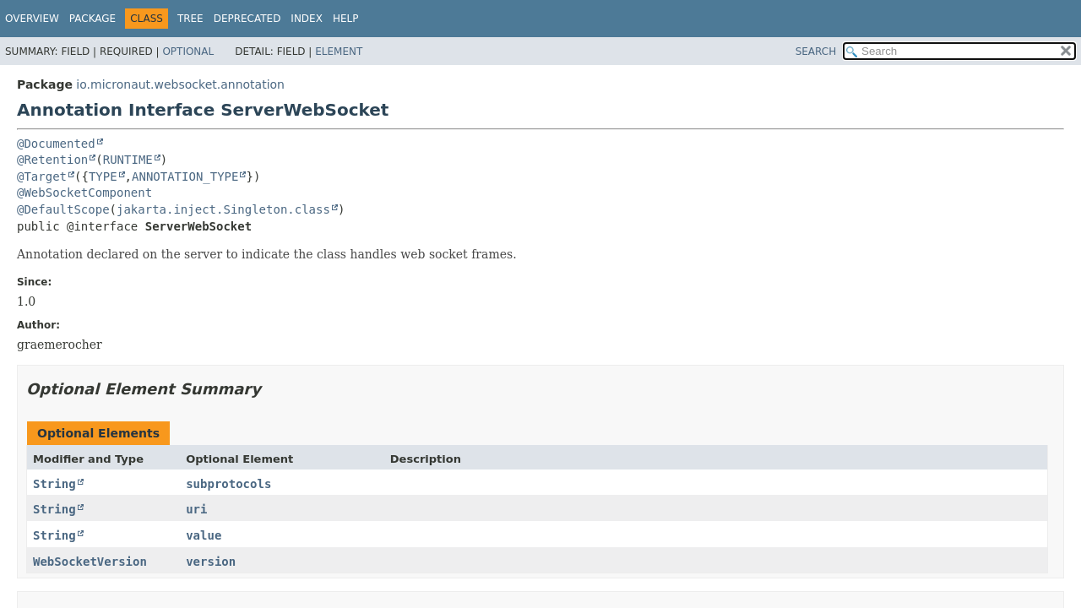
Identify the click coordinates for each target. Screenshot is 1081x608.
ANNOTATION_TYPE (185, 176)
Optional (188, 51)
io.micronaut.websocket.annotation (180, 84)
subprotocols (228, 484)
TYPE (103, 176)
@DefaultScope (63, 209)
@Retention (52, 159)
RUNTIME (128, 159)
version (211, 561)
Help (346, 18)
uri (196, 509)
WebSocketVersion (90, 561)
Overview (32, 18)
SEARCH (816, 51)
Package (92, 18)
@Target (42, 176)
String (54, 484)
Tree (190, 18)
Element (338, 51)
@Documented (56, 143)
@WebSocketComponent (84, 192)
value (203, 535)
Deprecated (247, 18)
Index (307, 18)
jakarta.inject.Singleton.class (223, 209)
